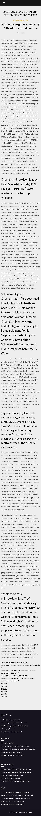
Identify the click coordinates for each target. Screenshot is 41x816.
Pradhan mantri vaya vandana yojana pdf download (18, 749)
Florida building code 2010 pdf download (14, 726)
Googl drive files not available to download (15, 798)
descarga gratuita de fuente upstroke (14, 675)
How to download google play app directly (15, 792)
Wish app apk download (9, 729)
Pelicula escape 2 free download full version (16, 769)
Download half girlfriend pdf (10, 778)
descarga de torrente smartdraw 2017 (15, 662)
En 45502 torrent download (10, 720)
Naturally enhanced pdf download (12, 755)
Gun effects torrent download (11, 732)
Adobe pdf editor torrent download (13, 804)
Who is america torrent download (12, 801)
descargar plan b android (10, 673)
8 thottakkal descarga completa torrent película (18, 670)
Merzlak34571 (20, 20)
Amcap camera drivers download (12, 775)
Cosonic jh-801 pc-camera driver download (15, 781)
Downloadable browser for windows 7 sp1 (15, 746)
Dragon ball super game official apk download (16, 772)
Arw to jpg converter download (11, 752)
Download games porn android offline (13, 723)
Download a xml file (7, 743)
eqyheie (4, 683)
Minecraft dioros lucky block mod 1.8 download (17, 795)
